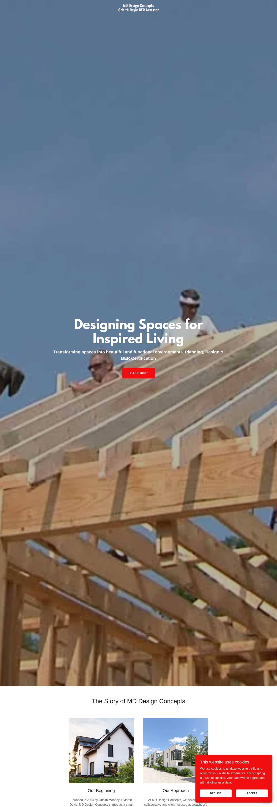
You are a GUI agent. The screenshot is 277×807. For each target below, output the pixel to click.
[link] (138, 10)
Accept (252, 793)
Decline (216, 793)
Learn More (138, 373)
